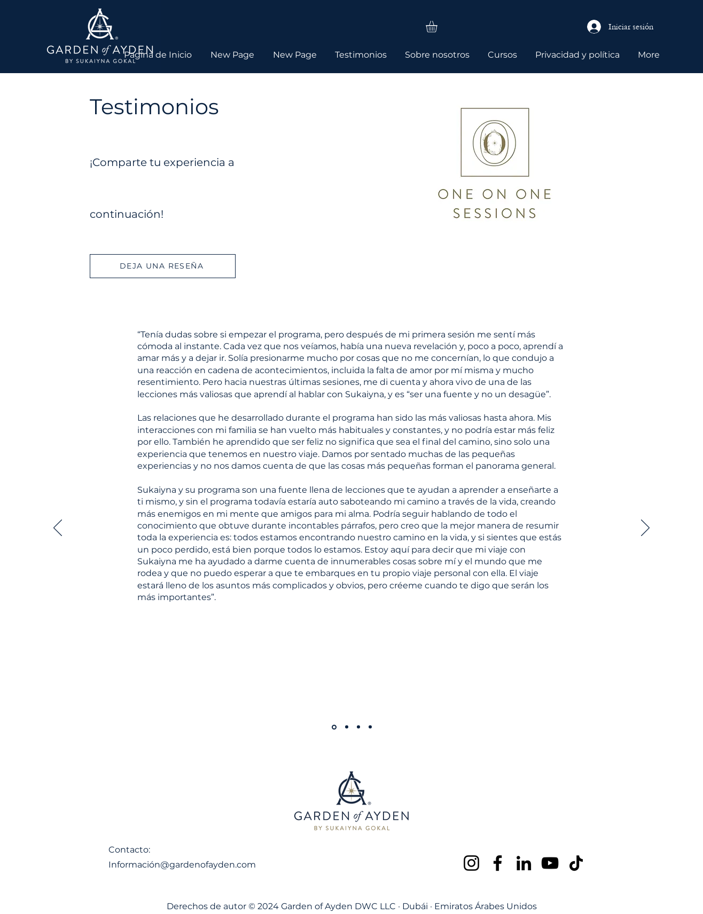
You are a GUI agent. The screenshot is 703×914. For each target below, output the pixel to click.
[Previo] (57, 528)
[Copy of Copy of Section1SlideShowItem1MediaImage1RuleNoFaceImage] (346, 727)
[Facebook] (497, 863)
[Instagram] (471, 863)
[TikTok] (576, 863)
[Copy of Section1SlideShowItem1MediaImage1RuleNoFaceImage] (334, 726)
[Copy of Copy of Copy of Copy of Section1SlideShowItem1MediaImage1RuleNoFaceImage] (358, 727)
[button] (438, 27)
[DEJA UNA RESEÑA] (163, 266)
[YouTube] (550, 863)
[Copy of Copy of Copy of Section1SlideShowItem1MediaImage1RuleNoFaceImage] (370, 727)
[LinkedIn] (523, 863)
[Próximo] (645, 528)
